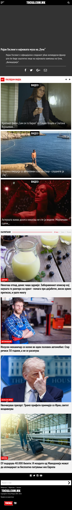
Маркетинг (12, 487)
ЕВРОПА (4, 458)
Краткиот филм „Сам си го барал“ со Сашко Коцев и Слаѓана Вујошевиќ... (34, 125)
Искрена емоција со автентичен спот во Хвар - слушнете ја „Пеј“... (33, 173)
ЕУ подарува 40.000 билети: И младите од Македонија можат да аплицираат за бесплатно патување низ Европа (35, 465)
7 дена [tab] (62, 232)
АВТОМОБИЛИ (6, 342)
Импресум (4, 487)
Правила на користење (7, 497)
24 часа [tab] (56, 232)
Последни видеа (13, 79)
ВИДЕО (35, 85)
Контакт (19, 487)
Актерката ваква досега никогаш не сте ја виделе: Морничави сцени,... (35, 221)
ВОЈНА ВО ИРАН (7, 400)
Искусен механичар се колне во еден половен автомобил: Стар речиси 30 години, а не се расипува (33, 348)
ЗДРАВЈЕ (4, 280)
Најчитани (6, 232)
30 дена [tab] (69, 232)
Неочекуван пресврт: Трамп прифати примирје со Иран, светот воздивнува (36, 407)
